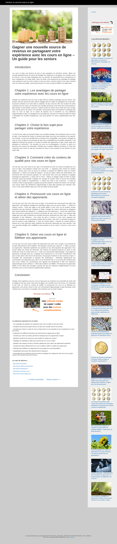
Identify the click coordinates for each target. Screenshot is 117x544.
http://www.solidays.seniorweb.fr (23, 366)
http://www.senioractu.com (21, 371)
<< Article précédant (35, 379)
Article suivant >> (53, 379)
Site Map (72, 537)
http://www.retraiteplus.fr (20, 368)
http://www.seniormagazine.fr (22, 374)
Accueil (93, 12)
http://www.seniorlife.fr (20, 363)
